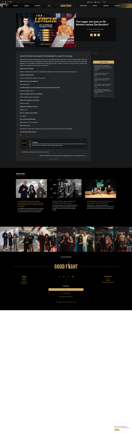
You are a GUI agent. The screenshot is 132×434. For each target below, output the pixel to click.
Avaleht (15, 5)
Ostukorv (98, 2)
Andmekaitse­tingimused (108, 267)
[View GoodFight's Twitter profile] (30, 143)
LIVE (49, 5)
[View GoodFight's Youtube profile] (30, 145)
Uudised (26, 5)
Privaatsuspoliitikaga (124, 427)
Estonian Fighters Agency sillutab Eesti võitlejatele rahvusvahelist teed (102, 79)
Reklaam (106, 5)
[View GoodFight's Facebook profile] (30, 141)
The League (97, 29)
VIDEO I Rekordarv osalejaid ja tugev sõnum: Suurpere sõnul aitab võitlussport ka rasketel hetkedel (103, 91)
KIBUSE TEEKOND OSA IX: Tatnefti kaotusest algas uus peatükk (101, 74)
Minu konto (91, 2)
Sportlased (83, 5)
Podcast (37, 5)
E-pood (95, 5)
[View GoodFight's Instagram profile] (30, 146)
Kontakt (117, 5)
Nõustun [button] (116, 429)
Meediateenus (24, 268)
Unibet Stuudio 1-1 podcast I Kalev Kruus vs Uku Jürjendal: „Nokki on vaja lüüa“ (103, 85)
